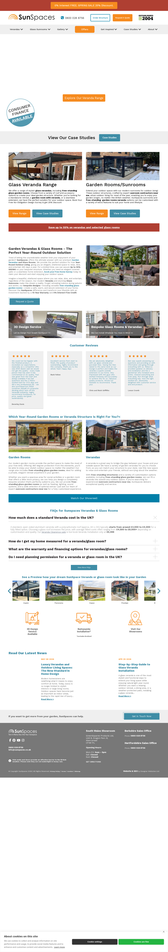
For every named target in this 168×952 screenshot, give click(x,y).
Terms (63, 778)
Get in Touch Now (141, 723)
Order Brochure (100, 18)
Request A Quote (122, 18)
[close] (163, 931)
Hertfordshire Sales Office (141, 750)
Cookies (70, 778)
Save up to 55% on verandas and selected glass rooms (84, 227)
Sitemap (77, 778)
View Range (19, 213)
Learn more (59, 947)
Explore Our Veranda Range (84, 98)
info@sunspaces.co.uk (20, 757)
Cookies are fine (141, 942)
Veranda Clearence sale (53, 532)
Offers (84, 29)
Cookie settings (94, 942)
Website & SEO (130, 778)
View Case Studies (47, 213)
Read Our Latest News (28, 660)
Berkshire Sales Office (138, 737)
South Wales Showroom (100, 737)
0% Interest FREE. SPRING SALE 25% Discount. (84, 5)
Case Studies (110, 137)
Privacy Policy (55, 778)
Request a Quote (25, 301)
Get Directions (93, 769)
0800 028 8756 (74, 18)
